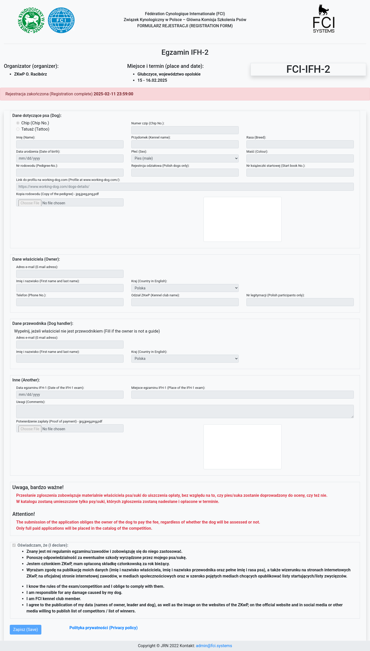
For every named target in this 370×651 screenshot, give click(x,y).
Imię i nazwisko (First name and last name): (48, 281)
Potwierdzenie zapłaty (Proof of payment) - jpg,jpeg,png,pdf (59, 421)
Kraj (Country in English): (149, 281)
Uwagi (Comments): (30, 402)
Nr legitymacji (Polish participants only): (275, 295)
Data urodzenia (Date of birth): (38, 151)
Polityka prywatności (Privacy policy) (103, 627)
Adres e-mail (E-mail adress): (37, 267)
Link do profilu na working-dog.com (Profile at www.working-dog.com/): (68, 180)
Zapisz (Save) (25, 629)
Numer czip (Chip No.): (147, 123)
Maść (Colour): (257, 151)
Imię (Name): (25, 137)
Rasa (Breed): (256, 137)
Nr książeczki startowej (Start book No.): (275, 166)
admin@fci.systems (214, 645)
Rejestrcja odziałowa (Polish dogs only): (160, 166)
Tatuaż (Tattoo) (35, 129)
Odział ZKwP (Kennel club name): (155, 295)
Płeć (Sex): (139, 151)
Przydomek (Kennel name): (151, 137)
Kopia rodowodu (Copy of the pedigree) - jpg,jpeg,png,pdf (57, 194)
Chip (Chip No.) (35, 123)
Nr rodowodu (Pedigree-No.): (37, 166)
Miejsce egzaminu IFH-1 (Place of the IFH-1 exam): (168, 388)
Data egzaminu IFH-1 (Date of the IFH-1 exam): (50, 388)
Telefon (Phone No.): (31, 295)
